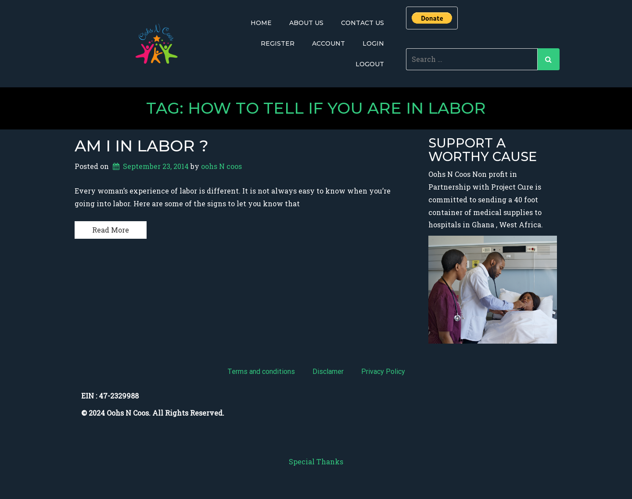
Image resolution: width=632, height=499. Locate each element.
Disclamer (328, 371)
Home (261, 23)
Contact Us (362, 23)
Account (328, 43)
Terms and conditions (261, 371)
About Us (306, 23)
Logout (370, 64)
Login (373, 43)
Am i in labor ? (141, 145)
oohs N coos (221, 166)
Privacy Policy (383, 371)
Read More (110, 229)
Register (277, 43)
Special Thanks (316, 461)
